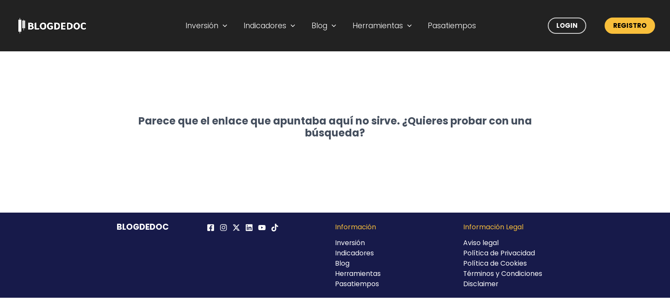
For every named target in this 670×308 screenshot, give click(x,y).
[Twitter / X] (236, 227)
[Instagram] (223, 227)
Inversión (212, 25)
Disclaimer (481, 284)
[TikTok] (275, 227)
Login (567, 25)
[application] (228, 25)
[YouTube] (262, 227)
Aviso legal (481, 243)
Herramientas (380, 25)
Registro (629, 25)
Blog (324, 25)
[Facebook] (211, 227)
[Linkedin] (249, 227)
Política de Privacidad (499, 253)
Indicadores (272, 25)
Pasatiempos (447, 26)
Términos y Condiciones (503, 273)
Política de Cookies (495, 263)
